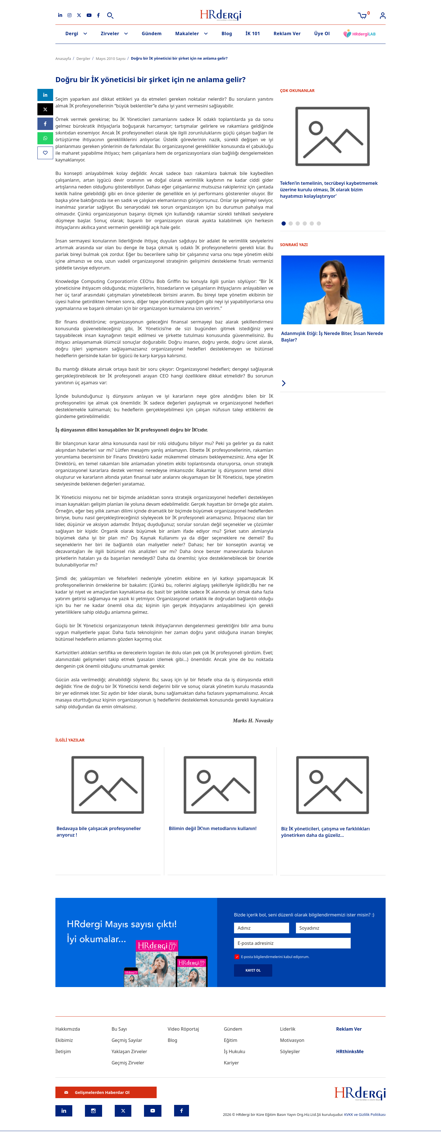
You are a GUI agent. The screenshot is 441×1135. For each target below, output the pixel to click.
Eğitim (230, 1040)
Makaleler (187, 33)
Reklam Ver (287, 33)
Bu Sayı (119, 1029)
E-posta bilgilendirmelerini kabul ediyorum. (275, 956)
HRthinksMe (350, 1051)
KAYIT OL (253, 970)
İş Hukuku (234, 1051)
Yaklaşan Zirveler (129, 1051)
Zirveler (110, 33)
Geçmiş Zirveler (128, 1063)
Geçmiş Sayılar (127, 1040)
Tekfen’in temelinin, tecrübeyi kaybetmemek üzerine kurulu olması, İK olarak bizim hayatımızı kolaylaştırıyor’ (329, 189)
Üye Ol (322, 33)
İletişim (63, 1051)
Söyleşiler (290, 1051)
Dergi (72, 33)
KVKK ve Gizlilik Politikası (365, 1114)
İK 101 (253, 33)
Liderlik (288, 1029)
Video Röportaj (183, 1029)
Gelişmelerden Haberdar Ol (97, 1092)
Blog (227, 33)
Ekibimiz (64, 1040)
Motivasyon (292, 1040)
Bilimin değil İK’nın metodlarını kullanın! (212, 828)
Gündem (152, 33)
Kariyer (231, 1063)
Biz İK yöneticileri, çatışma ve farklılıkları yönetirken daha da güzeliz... (325, 832)
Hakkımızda (67, 1029)
